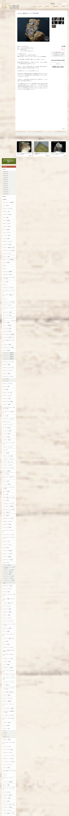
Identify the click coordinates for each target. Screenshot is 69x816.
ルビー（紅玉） (5, 757)
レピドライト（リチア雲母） (8, 760)
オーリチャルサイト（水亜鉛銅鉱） (8, 193)
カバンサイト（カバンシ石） (8, 238)
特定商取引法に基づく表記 (7, 791)
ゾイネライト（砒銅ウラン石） (8, 485)
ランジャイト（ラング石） (7, 742)
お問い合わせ (5, 794)
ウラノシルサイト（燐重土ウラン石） (8, 153)
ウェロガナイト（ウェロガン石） (8, 145)
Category (47, 6)
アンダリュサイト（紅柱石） (8, 130)
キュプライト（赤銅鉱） (7, 272)
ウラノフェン (5, 156)
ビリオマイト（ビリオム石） (8, 584)
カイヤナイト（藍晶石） (7, 231)
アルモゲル (4, 121)
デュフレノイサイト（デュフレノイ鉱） (8, 517)
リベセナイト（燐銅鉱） (7, 748)
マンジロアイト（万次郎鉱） (8, 700)
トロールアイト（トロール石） (8, 530)
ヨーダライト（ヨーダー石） (8, 725)
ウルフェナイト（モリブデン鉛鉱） (8, 160)
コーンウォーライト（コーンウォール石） (8, 313)
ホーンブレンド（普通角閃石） (8, 674)
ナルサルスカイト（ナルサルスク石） (8, 539)
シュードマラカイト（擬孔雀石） (8, 381)
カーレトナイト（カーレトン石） (8, 228)
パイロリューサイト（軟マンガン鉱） (8, 555)
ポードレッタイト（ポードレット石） (8, 671)
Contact (63, 6)
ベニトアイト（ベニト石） (7, 657)
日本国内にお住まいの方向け (58, 66)
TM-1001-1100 (5, 43)
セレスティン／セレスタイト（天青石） (8, 478)
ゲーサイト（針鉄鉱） (6, 306)
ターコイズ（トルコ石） (7, 488)
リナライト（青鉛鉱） (6, 745)
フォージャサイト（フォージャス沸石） (8, 465)
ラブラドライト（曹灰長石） (8, 739)
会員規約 (65, 809)
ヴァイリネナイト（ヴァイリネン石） (8, 167)
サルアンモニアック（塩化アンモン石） (8, 349)
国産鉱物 (4, 48)
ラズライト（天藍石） (6, 732)
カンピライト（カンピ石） (7, 263)
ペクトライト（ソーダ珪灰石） (8, 638)
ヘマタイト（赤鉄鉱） (6, 660)
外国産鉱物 (4, 51)
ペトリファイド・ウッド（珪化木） (8, 654)
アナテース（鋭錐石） (6, 82)
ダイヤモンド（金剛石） (7, 497)
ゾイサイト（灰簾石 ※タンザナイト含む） (8, 482)
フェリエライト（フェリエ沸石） (8, 462)
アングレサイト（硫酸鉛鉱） (8, 127)
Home (34, 6)
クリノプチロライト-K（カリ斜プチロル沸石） (8, 446)
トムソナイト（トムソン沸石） (8, 456)
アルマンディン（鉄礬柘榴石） (8, 218)
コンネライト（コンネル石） (8, 335)
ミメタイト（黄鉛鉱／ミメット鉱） (8, 707)
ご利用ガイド (5, 788)
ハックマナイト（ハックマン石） (8, 567)
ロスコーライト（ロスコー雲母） (8, 774)
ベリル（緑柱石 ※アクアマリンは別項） (8, 664)
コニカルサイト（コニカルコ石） (8, 329)
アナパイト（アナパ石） (7, 85)
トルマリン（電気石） (6, 527)
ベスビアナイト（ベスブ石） (8, 641)
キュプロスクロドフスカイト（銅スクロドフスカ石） (8, 276)
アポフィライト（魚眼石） (7, 97)
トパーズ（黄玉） (6, 524)
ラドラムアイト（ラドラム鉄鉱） (8, 736)
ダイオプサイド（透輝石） (7, 491)
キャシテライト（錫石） (7, 266)
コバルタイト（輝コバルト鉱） (8, 332)
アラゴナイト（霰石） (6, 111)
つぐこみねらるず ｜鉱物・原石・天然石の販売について (33, 809)
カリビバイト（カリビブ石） (8, 251)
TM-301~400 (5, 29)
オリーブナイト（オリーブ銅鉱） (8, 209)
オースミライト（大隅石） (7, 186)
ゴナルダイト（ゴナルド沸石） (8, 325)
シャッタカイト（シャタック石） (8, 377)
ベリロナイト (5, 667)
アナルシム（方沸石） (7, 443)
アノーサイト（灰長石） (7, 88)
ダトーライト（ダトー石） (7, 500)
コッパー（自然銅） (6, 322)
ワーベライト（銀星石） (7, 780)
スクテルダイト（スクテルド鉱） (8, 395)
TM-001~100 (5, 23)
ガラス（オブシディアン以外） (8, 244)
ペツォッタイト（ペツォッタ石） (8, 645)
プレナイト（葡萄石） (6, 614)
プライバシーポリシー (48, 809)
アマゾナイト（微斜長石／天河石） (8, 101)
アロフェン (4, 124)
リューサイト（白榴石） (7, 751)
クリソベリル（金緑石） (7, 303)
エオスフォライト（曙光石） (8, 170)
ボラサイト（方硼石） (6, 677)
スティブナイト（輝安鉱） (7, 404)
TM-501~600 (5, 33)
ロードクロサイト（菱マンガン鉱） (8, 767)
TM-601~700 (5, 35)
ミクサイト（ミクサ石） (7, 703)
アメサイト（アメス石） (7, 108)
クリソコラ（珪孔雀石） (7, 297)
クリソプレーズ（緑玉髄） (7, 300)
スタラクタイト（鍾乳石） (7, 401)
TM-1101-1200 (5, 45)
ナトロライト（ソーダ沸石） (7, 459)
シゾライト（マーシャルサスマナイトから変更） (8, 359)
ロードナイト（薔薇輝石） (7, 770)
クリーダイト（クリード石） (8, 294)
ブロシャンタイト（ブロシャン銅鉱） (8, 632)
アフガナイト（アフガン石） (8, 94)
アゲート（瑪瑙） (6, 70)
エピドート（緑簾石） (6, 180)
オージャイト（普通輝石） (7, 183)
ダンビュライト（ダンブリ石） (8, 503)
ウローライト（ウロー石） (7, 163)
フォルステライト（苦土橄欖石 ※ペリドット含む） (8, 600)
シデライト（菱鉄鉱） (6, 362)
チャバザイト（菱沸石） (7, 453)
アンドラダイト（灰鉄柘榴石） (8, 215)
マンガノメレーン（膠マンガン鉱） (8, 697)
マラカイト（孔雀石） (6, 693)
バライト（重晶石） (6, 570)
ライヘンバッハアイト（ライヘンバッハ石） (8, 729)
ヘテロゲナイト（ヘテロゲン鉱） (8, 649)
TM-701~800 (5, 37)
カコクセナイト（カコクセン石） (8, 235)
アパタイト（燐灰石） (6, 91)
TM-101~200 (5, 25)
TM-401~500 (5, 31)
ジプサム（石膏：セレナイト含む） (8, 369)
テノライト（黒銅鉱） (6, 513)
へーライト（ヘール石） (7, 635)
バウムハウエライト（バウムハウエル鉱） (8, 563)
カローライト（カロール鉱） (8, 260)
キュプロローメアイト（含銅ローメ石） (8, 280)
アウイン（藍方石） (6, 58)
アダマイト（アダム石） (7, 76)
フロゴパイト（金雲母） (7, 628)
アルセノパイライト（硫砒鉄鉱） (8, 115)
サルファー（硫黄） (6, 352)
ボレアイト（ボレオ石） (7, 684)
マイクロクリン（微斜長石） (8, 687)
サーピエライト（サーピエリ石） (8, 339)
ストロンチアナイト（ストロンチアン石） (8, 416)
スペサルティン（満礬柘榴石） (8, 224)
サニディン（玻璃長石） (7, 342)
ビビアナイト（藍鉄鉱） (7, 581)
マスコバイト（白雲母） (7, 690)
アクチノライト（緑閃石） (7, 67)
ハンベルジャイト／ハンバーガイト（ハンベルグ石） (8, 574)
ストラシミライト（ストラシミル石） (8, 408)
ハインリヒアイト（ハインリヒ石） (8, 559)
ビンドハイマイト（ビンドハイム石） (8, 592)
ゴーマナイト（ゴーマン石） (8, 316)
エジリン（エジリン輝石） (7, 173)
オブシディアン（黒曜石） (7, 205)
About (40, 6)
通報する (63, 128)
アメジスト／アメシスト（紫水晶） (8, 105)
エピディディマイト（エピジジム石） (8, 177)
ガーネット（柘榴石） (6, 212)
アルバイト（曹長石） (6, 118)
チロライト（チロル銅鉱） (7, 510)
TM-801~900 (5, 39)
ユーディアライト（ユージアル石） (8, 722)
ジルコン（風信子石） (6, 388)
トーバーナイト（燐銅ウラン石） (8, 521)
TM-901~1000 (5, 41)
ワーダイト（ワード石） (7, 777)
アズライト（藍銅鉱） (6, 73)
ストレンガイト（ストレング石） (8, 412)
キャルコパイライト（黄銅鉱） (8, 269)
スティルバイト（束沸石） (8, 451)
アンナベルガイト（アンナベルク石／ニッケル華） (8, 134)
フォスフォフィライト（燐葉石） (8, 596)
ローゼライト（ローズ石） (7, 763)
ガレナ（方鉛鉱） (6, 257)
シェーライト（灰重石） (7, 355)
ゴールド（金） (5, 319)
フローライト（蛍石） (6, 617)
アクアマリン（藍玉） (6, 64)
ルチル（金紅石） (6, 754)
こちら (63, 53)
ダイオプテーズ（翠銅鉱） (7, 494)
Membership (55, 6)
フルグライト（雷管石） (7, 611)
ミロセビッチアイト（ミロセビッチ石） (8, 712)
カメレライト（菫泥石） (7, 241)
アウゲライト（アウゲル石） (8, 61)
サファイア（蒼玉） (6, 345)
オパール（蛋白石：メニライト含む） (8, 202)
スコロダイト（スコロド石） (8, 398)
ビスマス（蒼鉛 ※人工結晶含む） (8, 578)
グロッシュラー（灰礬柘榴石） (8, 221)
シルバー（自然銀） (6, 391)
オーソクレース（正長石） (7, 189)
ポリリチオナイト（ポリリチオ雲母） (8, 681)
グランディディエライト (7, 291)
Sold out (58, 63)
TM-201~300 (5, 27)
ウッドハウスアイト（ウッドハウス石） (8, 149)
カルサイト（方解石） (6, 254)
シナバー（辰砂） (6, 365)
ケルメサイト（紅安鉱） (7, 309)
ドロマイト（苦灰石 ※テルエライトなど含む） (8, 534)
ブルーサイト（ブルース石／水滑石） (8, 608)
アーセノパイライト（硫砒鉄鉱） (8, 55)
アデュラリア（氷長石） (7, 79)
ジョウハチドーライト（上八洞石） (8, 385)
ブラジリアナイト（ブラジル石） (8, 604)
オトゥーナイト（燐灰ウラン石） (8, 198)
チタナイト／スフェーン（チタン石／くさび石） (8, 507)
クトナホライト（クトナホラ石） (8, 288)
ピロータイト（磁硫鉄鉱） (7, 587)
